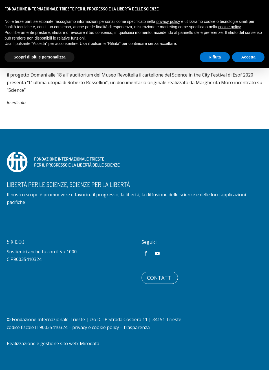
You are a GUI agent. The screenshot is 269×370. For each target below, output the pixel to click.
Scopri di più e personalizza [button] (39, 57)
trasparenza (137, 327)
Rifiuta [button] (215, 57)
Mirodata (89, 343)
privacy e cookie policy (95, 327)
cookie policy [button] (229, 27)
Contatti (160, 277)
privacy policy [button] (168, 21)
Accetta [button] (248, 57)
